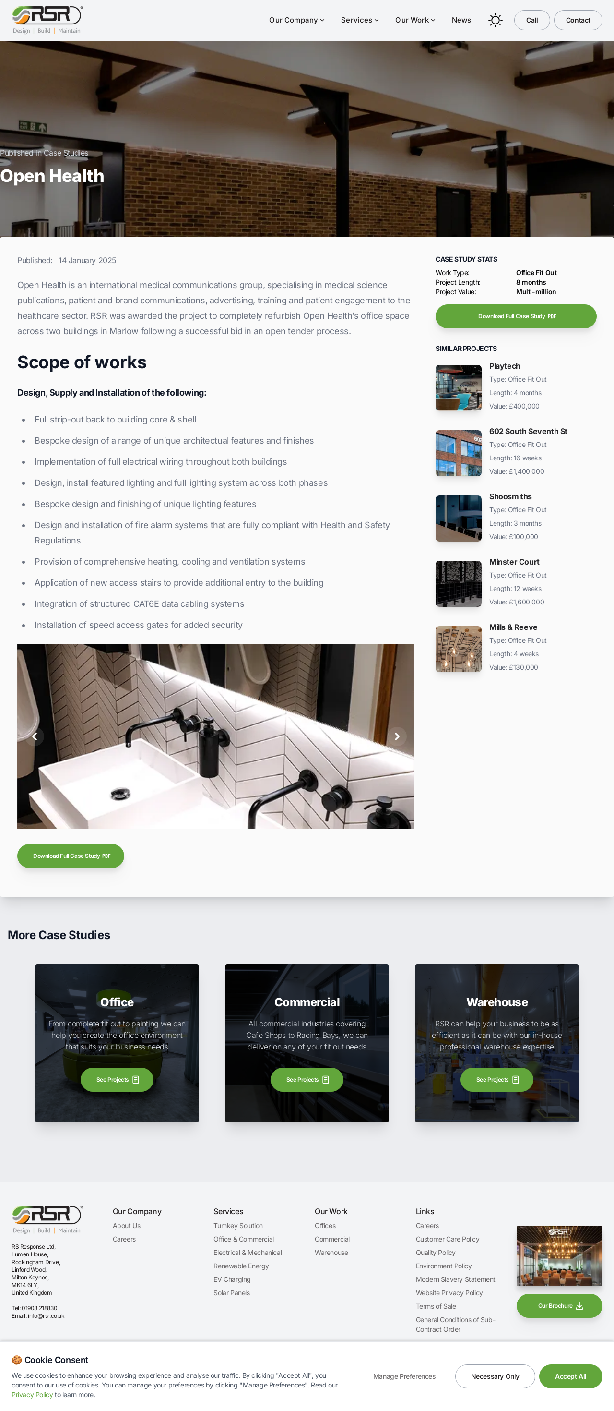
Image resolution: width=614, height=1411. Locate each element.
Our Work (415, 19)
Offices (325, 1225)
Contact (578, 20)
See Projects (118, 1080)
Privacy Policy (32, 1394)
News (462, 19)
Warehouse (331, 1252)
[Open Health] (204, 816)
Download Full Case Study (72, 856)
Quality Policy (436, 1252)
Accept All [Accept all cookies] (571, 1376)
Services (360, 19)
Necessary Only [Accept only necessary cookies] (495, 1376)
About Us (127, 1225)
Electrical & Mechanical (247, 1252)
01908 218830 (39, 1308)
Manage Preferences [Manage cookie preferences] (404, 1376)
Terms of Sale (436, 1306)
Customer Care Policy (448, 1239)
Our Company (297, 19)
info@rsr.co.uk (46, 1315)
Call (532, 20)
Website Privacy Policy (449, 1293)
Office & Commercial (243, 1239)
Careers (124, 1239)
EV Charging (232, 1279)
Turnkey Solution (238, 1225)
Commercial (332, 1239)
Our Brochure (561, 1306)
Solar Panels (231, 1293)
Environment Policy (444, 1266)
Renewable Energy (241, 1266)
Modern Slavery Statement (456, 1279)
